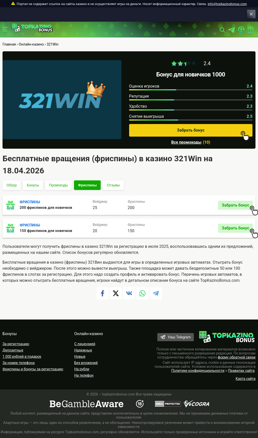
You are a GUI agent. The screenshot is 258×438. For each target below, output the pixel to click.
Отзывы (113, 185)
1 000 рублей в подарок (22, 356)
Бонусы (33, 185)
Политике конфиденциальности (198, 371)
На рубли (81, 369)
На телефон (83, 375)
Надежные (83, 350)
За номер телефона (19, 363)
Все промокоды (186, 142)
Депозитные (13, 350)
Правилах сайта (241, 371)
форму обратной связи (236, 357)
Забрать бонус (213, 132)
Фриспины (87, 185)
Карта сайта (245, 379)
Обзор (12, 185)
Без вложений (86, 363)
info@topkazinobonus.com (227, 4)
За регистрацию (16, 344)
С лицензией (84, 344)
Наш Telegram (179, 337)
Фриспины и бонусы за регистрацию (33, 369)
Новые (79, 356)
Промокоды (58, 185)
